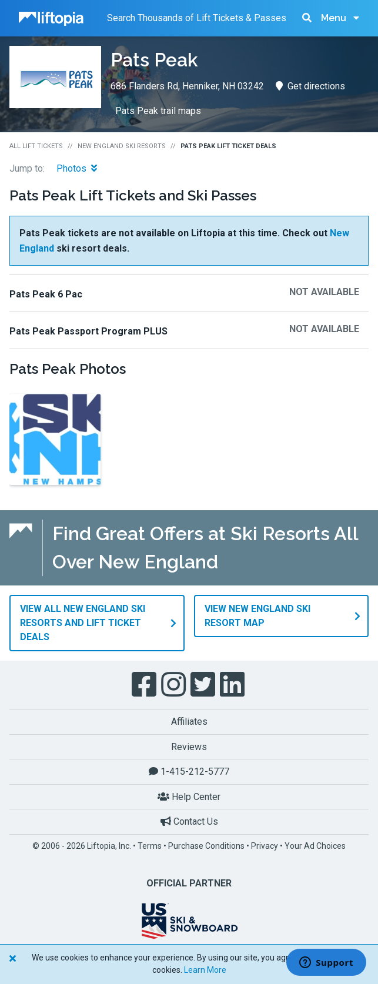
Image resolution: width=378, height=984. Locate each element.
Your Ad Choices (315, 846)
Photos (76, 168)
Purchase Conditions (206, 846)
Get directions (310, 86)
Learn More (205, 970)
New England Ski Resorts (122, 146)
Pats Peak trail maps (158, 110)
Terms (150, 846)
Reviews (189, 746)
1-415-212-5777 (189, 771)
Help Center (189, 796)
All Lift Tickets (36, 146)
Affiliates (189, 721)
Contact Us (189, 821)
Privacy (264, 846)
